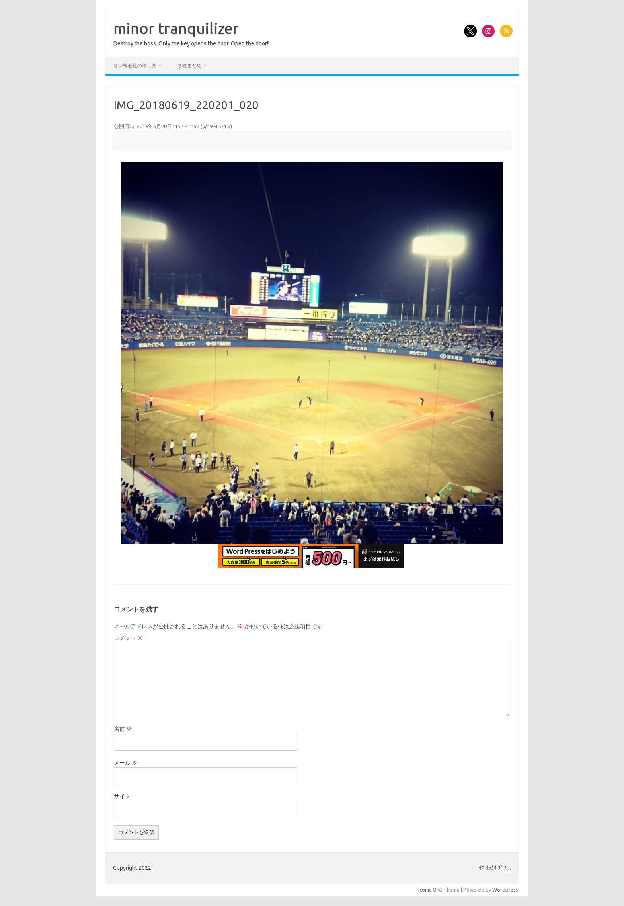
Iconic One (430, 889)
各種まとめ (189, 65)
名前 (123, 729)
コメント (128, 638)
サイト (122, 796)
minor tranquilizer (176, 28)
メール (125, 763)
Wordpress (505, 889)
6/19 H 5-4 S (216, 126)
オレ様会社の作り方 (134, 65)
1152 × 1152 (185, 126)
